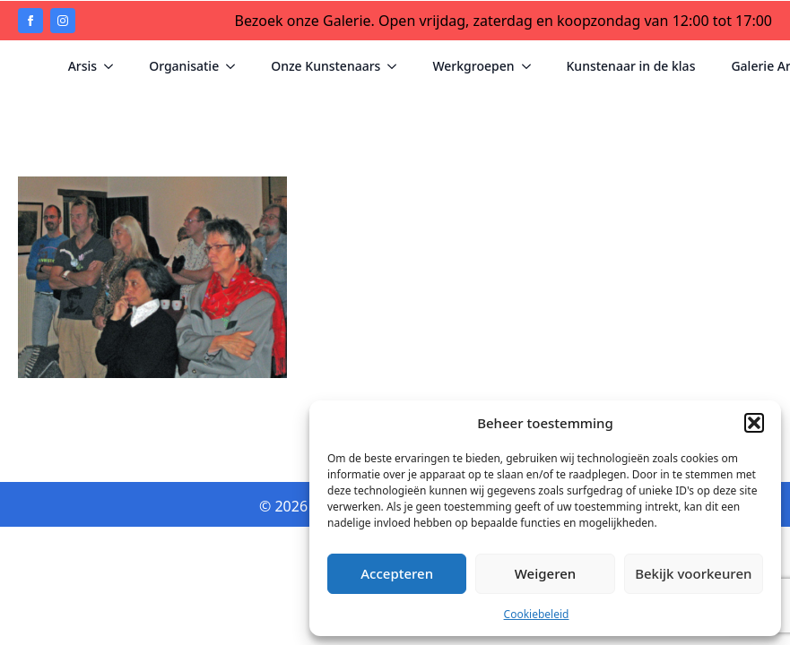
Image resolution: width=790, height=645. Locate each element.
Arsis (82, 65)
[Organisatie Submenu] (236, 66)
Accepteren (396, 573)
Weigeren (545, 573)
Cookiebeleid (536, 614)
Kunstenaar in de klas (631, 65)
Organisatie (184, 65)
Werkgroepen (473, 65)
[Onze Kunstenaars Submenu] (397, 66)
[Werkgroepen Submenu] (532, 66)
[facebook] (30, 20)
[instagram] (62, 20)
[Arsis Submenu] (114, 66)
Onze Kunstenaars (325, 65)
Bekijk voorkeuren (693, 573)
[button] (754, 423)
